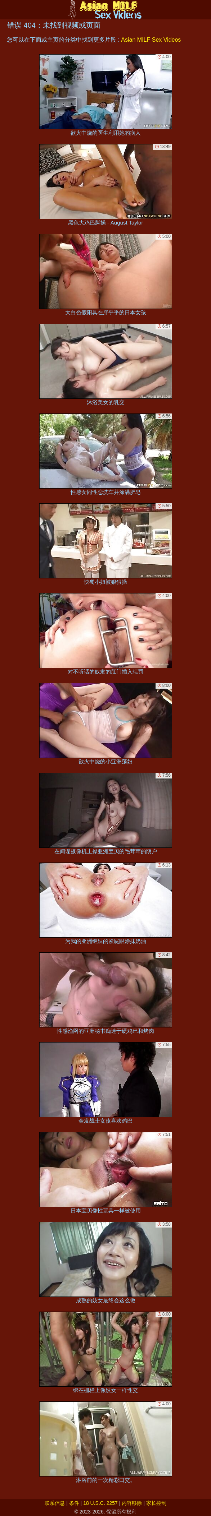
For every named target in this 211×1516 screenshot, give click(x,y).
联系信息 (55, 1503)
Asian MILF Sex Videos (151, 40)
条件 (74, 1503)
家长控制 (156, 1503)
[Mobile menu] (6, 9)
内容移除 (132, 1503)
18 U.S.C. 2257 (100, 1503)
